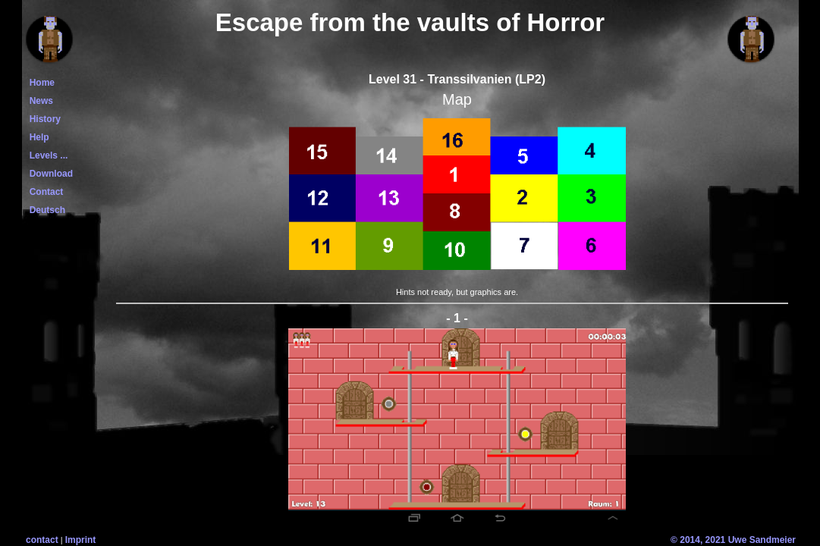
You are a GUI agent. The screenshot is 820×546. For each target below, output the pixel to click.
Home (39, 82)
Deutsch (44, 210)
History (42, 119)
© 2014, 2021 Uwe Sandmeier (733, 540)
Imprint (80, 540)
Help (36, 137)
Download (48, 173)
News (38, 101)
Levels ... (46, 155)
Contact (43, 192)
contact (42, 540)
